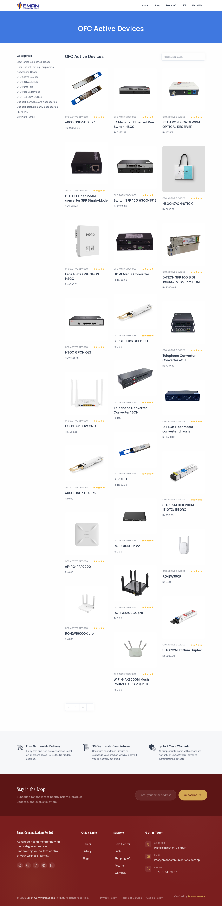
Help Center (122, 844)
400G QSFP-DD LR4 (80, 122)
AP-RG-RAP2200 (78, 566)
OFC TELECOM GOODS (29, 97)
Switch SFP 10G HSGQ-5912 (135, 200)
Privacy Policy (108, 897)
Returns (120, 865)
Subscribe (193, 795)
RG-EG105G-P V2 (127, 546)
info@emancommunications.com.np (177, 860)
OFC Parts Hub (25, 86)
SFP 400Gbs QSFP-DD (131, 341)
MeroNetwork (196, 896)
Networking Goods (27, 72)
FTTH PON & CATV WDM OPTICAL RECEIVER (181, 124)
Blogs (86, 858)
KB (184, 5)
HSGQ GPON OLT (78, 352)
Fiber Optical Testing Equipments (35, 67)
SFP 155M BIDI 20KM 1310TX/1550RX (178, 507)
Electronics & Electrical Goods (34, 61)
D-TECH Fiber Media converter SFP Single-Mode (86, 198)
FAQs (118, 851)
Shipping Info (123, 858)
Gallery (87, 851)
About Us (197, 5)
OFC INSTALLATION (27, 81)
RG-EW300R (171, 576)
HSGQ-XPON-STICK (177, 203)
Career (87, 844)
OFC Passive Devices (28, 91)
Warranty (120, 873)
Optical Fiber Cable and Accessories (37, 101)
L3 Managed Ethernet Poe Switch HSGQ (134, 124)
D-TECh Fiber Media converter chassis (177, 429)
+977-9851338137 (165, 872)
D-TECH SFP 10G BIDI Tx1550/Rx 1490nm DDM (181, 279)
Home (145, 5)
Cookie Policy (154, 897)
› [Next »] (90, 707)
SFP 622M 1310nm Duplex (182, 650)
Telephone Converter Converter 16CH (130, 410)
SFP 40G (120, 479)
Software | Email (26, 116)
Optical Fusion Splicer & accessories (37, 106)
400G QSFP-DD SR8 (80, 493)
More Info (171, 5)
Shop (157, 5)
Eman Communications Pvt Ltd (45, 897)
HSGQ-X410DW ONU (80, 426)
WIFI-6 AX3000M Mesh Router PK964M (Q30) (131, 681)
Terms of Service (131, 897)
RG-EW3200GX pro (128, 613)
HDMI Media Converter (131, 274)
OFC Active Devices (28, 77)
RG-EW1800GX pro (79, 633)
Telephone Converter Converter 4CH (179, 357)
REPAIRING (22, 111)
